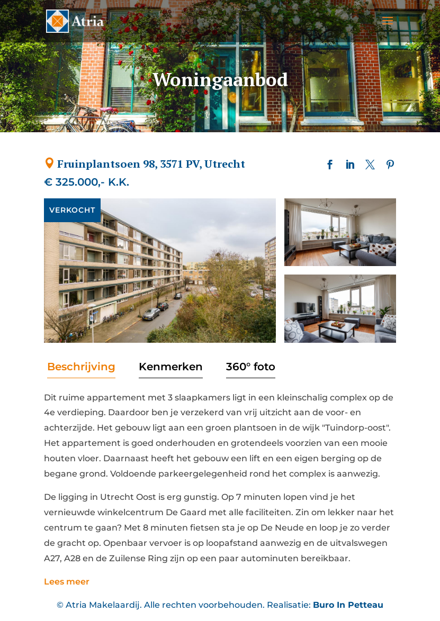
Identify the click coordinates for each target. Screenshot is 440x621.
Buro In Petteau (348, 605)
